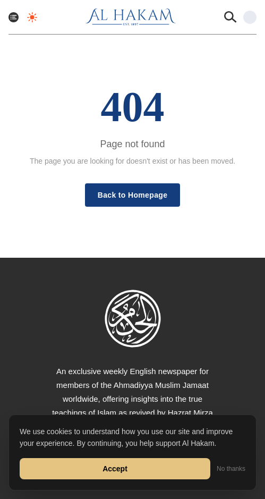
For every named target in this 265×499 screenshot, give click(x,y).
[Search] (230, 17)
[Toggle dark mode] (32, 17)
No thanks (231, 468)
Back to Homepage (133, 195)
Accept (114, 468)
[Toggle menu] (13, 17)
